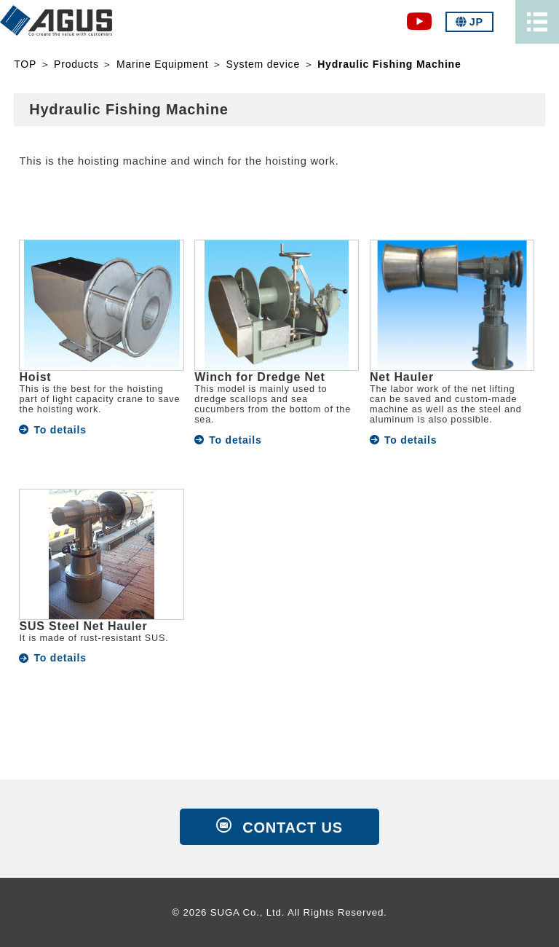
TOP (25, 64)
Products (76, 64)
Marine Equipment (162, 64)
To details (59, 430)
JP (469, 22)
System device (263, 64)
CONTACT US (292, 828)
